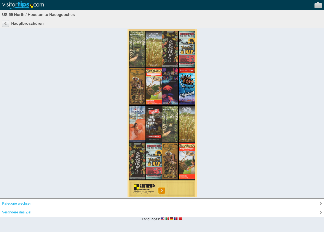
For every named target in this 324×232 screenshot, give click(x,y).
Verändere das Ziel (16, 212)
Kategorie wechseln (17, 203)
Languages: (151, 219)
